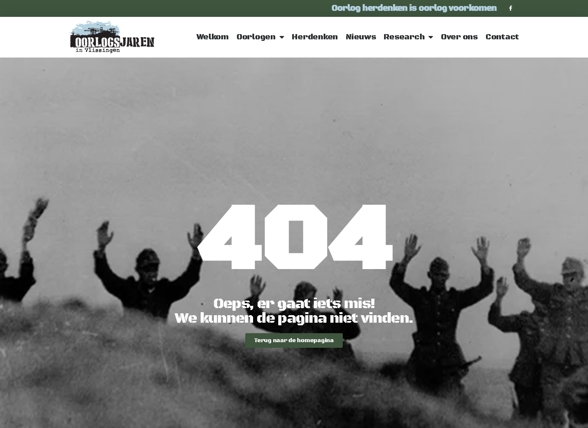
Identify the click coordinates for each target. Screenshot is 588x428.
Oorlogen (260, 37)
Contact (502, 37)
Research (408, 37)
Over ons (459, 37)
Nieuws (361, 37)
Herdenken (315, 37)
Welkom (212, 37)
